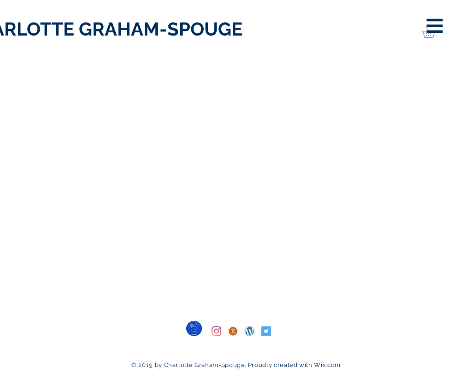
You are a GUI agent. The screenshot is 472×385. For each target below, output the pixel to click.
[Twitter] (266, 331)
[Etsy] (233, 331)
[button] (435, 26)
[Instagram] (216, 331)
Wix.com (327, 364)
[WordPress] (249, 331)
